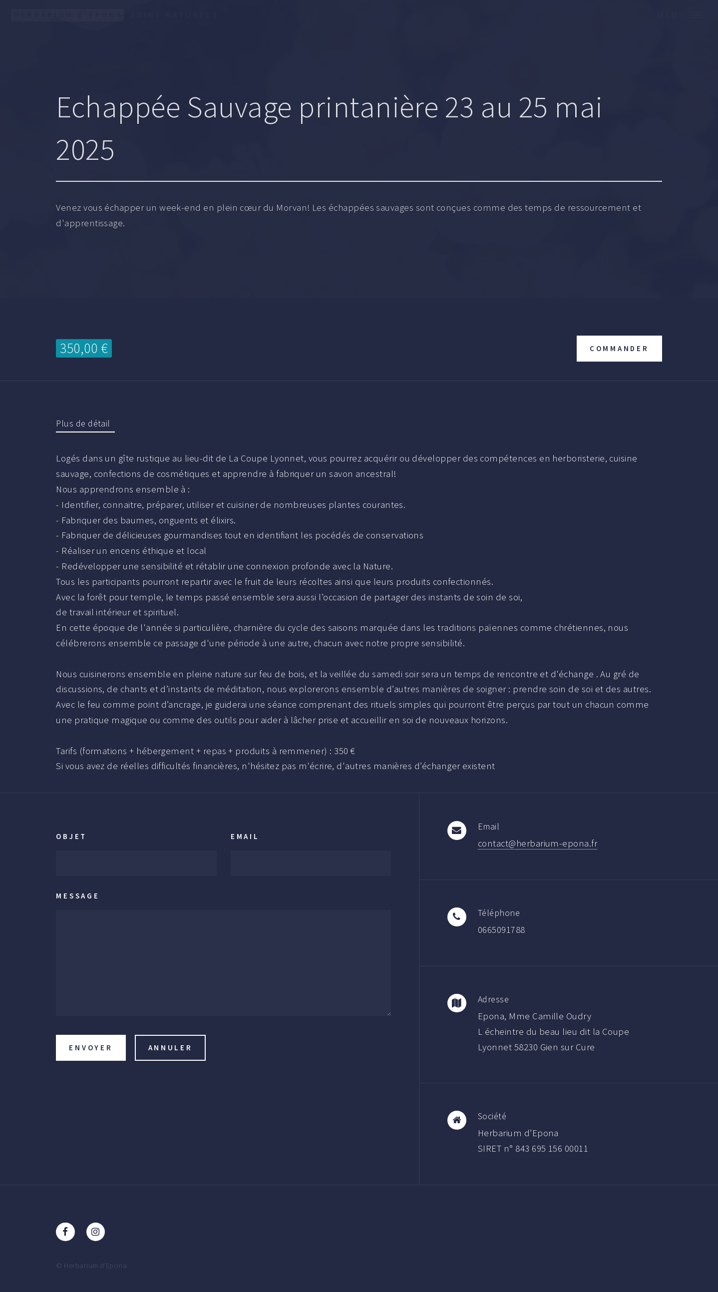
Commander (619, 348)
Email (245, 836)
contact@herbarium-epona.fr (537, 843)
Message (77, 895)
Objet (71, 836)
